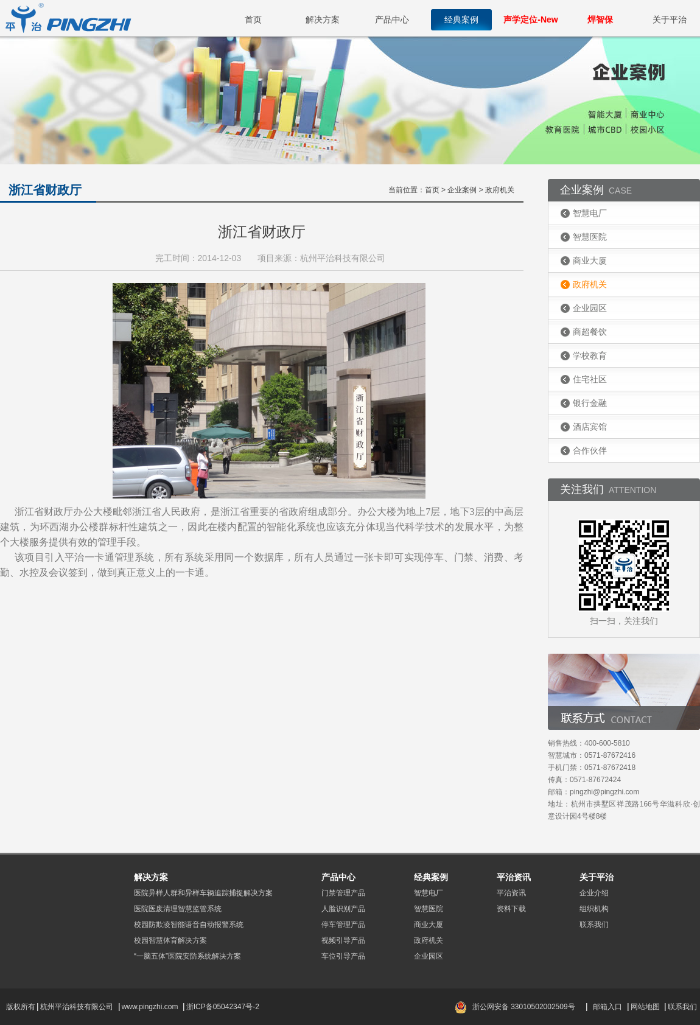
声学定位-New (530, 19)
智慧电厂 (590, 213)
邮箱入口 (607, 1006)
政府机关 (590, 284)
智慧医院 (590, 237)
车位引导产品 (343, 956)
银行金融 (590, 403)
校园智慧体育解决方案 (170, 940)
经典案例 (461, 19)
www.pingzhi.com (151, 1006)
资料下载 (511, 908)
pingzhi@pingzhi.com (604, 792)
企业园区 (590, 308)
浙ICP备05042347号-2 (222, 1006)
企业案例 (462, 190)
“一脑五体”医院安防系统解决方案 (187, 956)
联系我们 (594, 924)
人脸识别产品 (343, 908)
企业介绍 (594, 893)
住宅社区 (590, 379)
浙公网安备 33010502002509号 (523, 1006)
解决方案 (323, 19)
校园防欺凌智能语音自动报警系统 (188, 924)
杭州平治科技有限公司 (76, 1006)
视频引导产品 (343, 940)
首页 (253, 19)
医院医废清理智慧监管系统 (178, 908)
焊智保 (600, 19)
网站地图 (645, 1006)
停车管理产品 (343, 924)
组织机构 (594, 908)
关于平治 (670, 19)
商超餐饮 (590, 332)
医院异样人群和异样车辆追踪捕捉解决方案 (203, 893)
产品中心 (392, 19)
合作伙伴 (590, 450)
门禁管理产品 (343, 893)
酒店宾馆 (590, 427)
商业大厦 (590, 260)
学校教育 (590, 355)
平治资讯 (511, 893)
